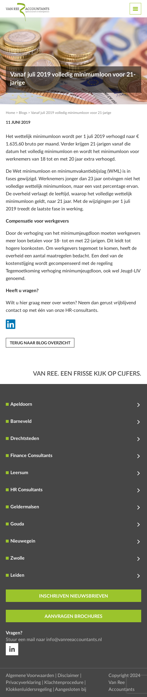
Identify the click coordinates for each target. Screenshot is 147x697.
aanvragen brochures (73, 616)
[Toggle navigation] (135, 8)
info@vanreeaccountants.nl (74, 639)
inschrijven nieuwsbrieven (73, 596)
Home (10, 112)
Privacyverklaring (23, 682)
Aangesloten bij (70, 689)
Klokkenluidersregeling (29, 689)
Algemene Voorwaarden (30, 675)
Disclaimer (68, 675)
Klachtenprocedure (63, 682)
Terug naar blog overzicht (40, 343)
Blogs (23, 112)
